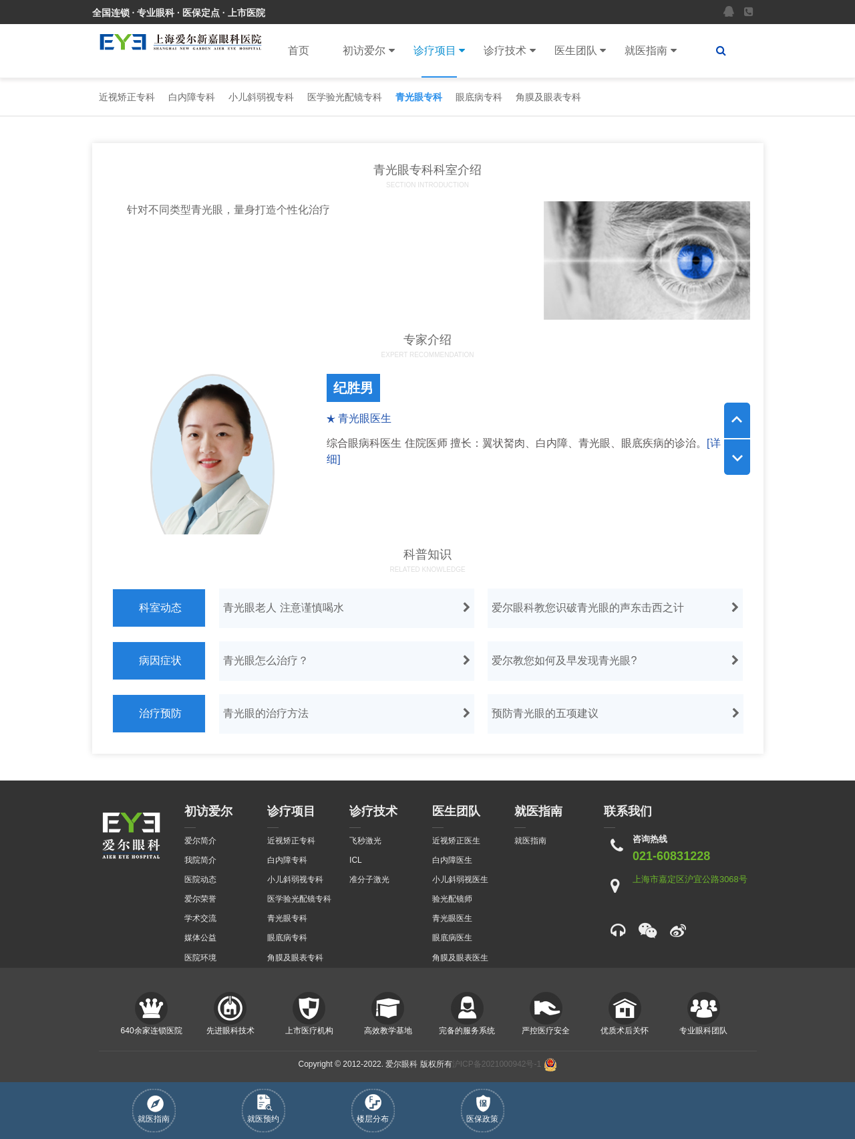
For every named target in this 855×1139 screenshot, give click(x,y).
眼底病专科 (479, 97)
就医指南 (650, 51)
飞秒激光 (365, 840)
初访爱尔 (368, 51)
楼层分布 (373, 1109)
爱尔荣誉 (200, 899)
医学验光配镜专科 (344, 97)
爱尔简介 (200, 840)
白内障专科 (191, 97)
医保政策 (482, 1109)
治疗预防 (160, 713)
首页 (298, 50)
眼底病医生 (452, 937)
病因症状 (160, 660)
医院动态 (200, 879)
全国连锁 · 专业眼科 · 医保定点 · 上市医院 (178, 12)
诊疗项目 (439, 51)
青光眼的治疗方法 (348, 713)
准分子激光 (369, 879)
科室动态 (160, 607)
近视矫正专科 (127, 97)
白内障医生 (452, 860)
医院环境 (200, 957)
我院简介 (200, 860)
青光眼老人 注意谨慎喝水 (348, 608)
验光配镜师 (452, 899)
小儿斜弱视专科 (261, 97)
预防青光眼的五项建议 (617, 713)
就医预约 (263, 1109)
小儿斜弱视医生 (460, 879)
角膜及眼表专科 (548, 97)
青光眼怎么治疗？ (348, 661)
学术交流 (200, 918)
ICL (355, 860)
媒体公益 (200, 937)
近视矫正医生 (456, 840)
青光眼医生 (452, 918)
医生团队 (580, 51)
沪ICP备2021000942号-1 (496, 1064)
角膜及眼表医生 (460, 957)
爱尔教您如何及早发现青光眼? (617, 661)
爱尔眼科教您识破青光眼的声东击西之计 (617, 608)
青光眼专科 (418, 97)
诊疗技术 (509, 51)
